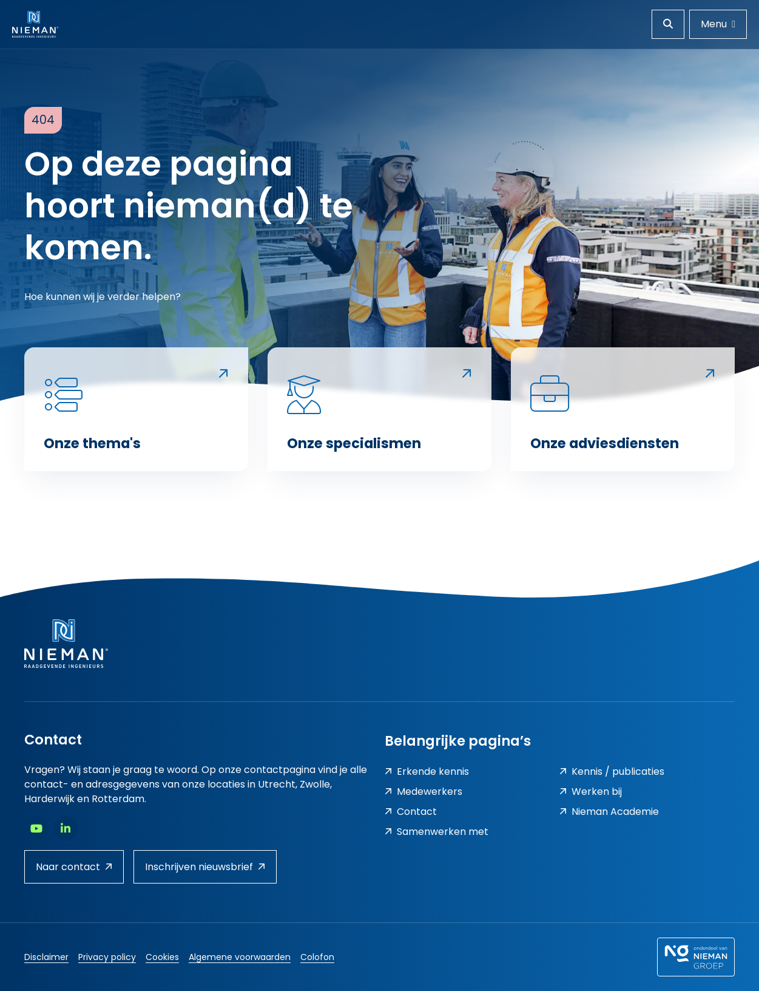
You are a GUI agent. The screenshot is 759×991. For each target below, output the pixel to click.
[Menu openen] (718, 24)
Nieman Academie (609, 811)
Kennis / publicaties (611, 771)
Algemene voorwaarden (240, 957)
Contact (411, 811)
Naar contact (74, 867)
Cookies (162, 957)
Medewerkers (423, 791)
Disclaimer (46, 957)
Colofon (317, 957)
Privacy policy (107, 957)
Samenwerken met (436, 831)
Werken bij (590, 791)
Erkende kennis (427, 771)
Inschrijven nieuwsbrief (205, 867)
